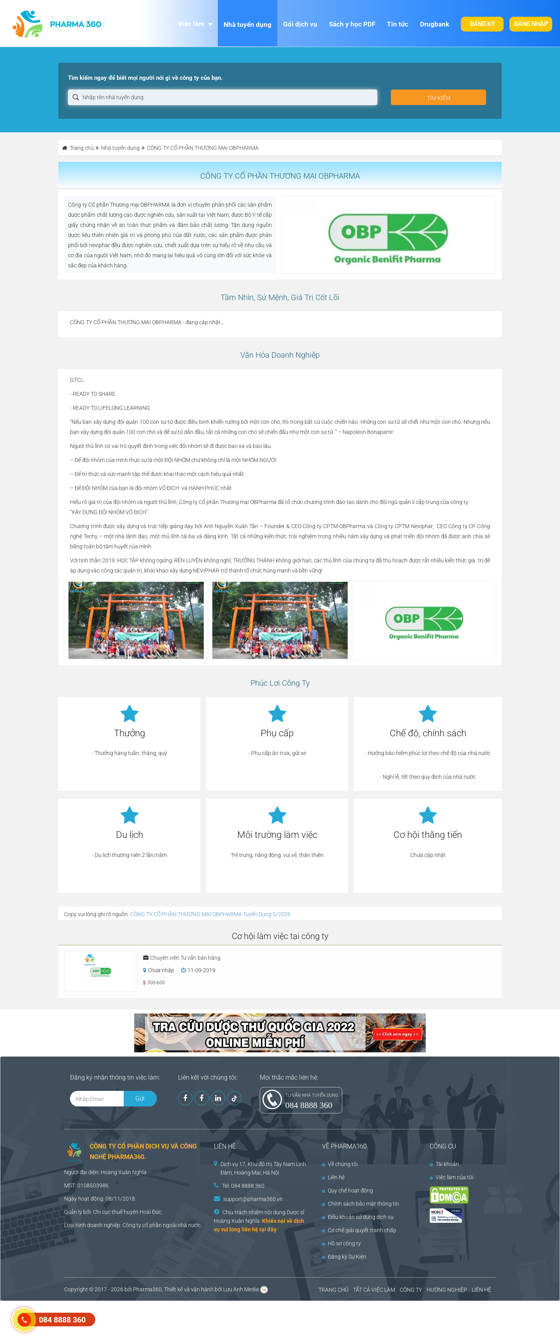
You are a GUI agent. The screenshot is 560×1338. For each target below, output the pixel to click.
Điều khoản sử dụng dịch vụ (358, 1217)
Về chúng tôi (340, 1164)
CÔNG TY (411, 1290)
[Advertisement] (141, 1318)
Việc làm (191, 24)
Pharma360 (147, 1289)
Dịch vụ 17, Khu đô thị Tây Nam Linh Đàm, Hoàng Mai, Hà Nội (263, 1168)
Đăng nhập (531, 24)
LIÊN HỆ (481, 1290)
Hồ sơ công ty (341, 1243)
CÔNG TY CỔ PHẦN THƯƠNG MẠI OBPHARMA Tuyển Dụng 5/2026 (210, 914)
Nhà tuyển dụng (247, 24)
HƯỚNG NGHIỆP (447, 1290)
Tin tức (397, 24)
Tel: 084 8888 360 (243, 1186)
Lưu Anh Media (241, 1289)
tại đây (267, 1229)
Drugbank (434, 24)
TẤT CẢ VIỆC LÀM (374, 1290)
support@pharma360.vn (253, 1199)
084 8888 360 (308, 1105)
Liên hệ (333, 1177)
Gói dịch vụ (300, 24)
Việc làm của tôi (451, 1177)
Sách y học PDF (352, 24)
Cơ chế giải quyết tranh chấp (359, 1230)
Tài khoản (444, 1164)
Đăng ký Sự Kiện (344, 1257)
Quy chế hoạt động (347, 1190)
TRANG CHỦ (333, 1290)
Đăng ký (482, 24)
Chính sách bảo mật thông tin (360, 1204)
